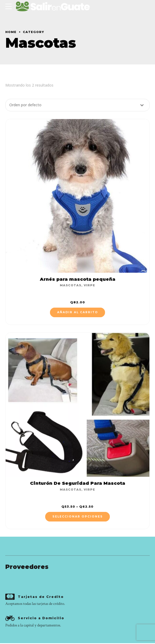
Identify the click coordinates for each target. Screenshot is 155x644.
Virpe (89, 285)
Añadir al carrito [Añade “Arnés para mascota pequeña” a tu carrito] (77, 312)
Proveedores (26, 567)
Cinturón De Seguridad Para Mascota (77, 483)
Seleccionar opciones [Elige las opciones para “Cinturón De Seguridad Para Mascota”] (77, 517)
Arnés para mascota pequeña (77, 279)
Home (10, 32)
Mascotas (70, 285)
